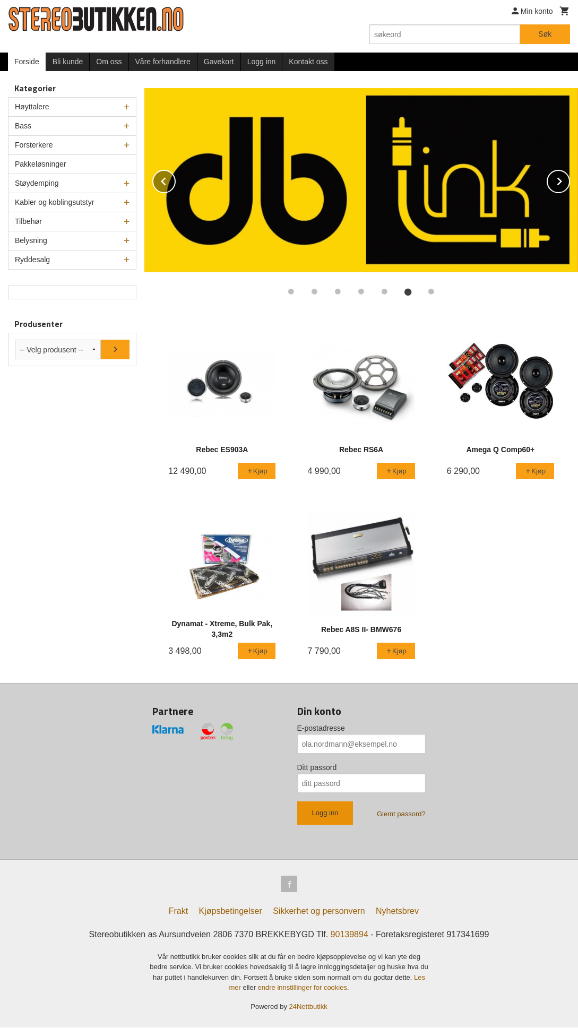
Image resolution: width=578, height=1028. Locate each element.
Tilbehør (28, 221)
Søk (544, 34)
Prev (175, 179)
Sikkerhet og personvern (319, 911)
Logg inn (261, 61)
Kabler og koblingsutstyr (54, 202)
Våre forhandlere (163, 61)
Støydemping (36, 183)
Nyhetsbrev (397, 911)
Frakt (178, 911)
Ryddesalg (32, 259)
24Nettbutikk (308, 1007)
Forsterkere (34, 145)
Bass (23, 126)
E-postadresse (321, 728)
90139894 (349, 934)
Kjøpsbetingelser (230, 911)
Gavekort (219, 61)
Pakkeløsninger (40, 164)
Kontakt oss (308, 61)
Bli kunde (68, 61)
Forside (26, 61)
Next (569, 179)
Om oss (109, 61)
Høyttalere (32, 106)
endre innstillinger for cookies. (303, 988)
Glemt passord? (401, 814)
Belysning (31, 240)
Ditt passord (317, 767)
